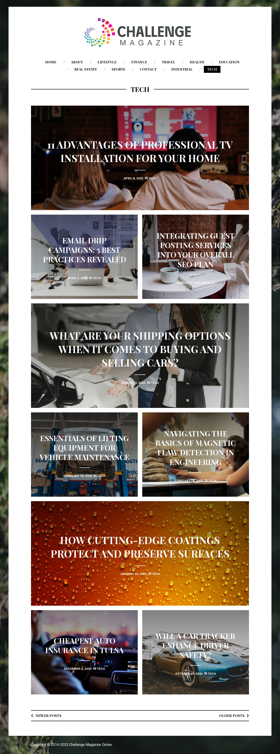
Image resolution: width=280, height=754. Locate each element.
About (77, 62)
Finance (139, 62)
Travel (168, 62)
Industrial (182, 69)
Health (197, 62)
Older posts (231, 715)
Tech (212, 69)
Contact (148, 69)
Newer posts (49, 715)
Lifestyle (107, 62)
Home (50, 62)
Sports (118, 69)
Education (229, 62)
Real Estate (85, 69)
